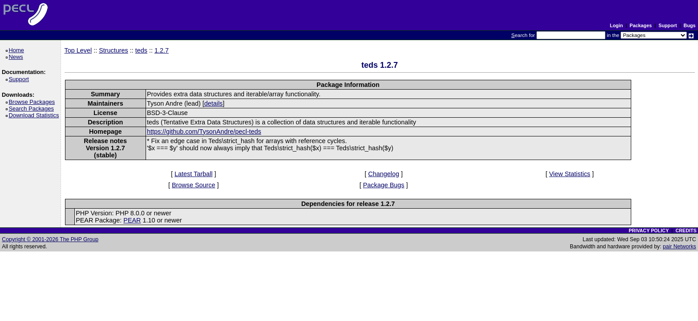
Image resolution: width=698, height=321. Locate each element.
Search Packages (32, 108)
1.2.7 (161, 50)
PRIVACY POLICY (649, 230)
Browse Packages (33, 102)
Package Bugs (383, 185)
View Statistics (570, 173)
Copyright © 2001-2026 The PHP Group (50, 239)
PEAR (132, 220)
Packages (640, 25)
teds (141, 50)
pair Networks (679, 246)
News (17, 57)
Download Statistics (35, 115)
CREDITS (685, 230)
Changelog (383, 173)
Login (616, 25)
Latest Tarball (193, 173)
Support (667, 25)
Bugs (690, 25)
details (213, 103)
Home (17, 50)
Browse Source (193, 185)
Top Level (78, 50)
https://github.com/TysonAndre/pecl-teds (204, 131)
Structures (113, 50)
